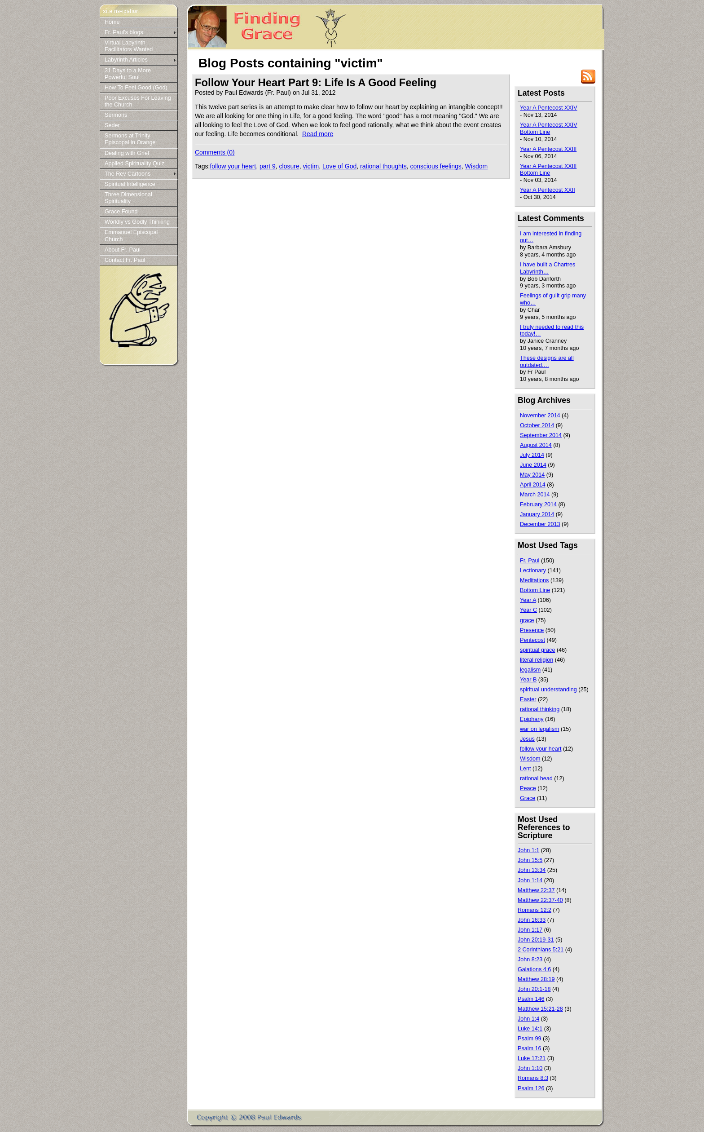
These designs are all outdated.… (547, 361)
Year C (528, 610)
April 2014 (533, 485)
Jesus (527, 739)
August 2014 (536, 445)
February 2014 (538, 504)
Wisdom (476, 166)
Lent (525, 768)
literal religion (536, 660)
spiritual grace (537, 650)
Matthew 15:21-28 (540, 1009)
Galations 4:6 (534, 969)
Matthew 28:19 (536, 979)
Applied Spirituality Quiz (134, 163)
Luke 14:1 (530, 1029)
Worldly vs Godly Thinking (137, 222)
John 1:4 (528, 1019)
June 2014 (533, 465)
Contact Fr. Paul (125, 260)
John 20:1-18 (534, 989)
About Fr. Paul (123, 250)
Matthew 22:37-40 (540, 900)
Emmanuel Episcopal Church (131, 235)
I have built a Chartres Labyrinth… (547, 268)
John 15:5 (530, 860)
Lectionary (533, 570)
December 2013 (540, 524)
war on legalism (539, 729)
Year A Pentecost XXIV (548, 108)
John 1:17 (530, 930)
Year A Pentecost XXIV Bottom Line (548, 128)
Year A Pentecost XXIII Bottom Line (548, 170)
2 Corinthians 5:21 (540, 949)
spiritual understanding (548, 689)
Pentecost (532, 640)
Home (112, 22)
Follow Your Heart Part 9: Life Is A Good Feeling (315, 82)
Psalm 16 (529, 1048)
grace (527, 620)
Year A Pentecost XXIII (548, 149)
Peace (528, 788)
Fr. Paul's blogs (124, 32)
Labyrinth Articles (126, 60)
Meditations (534, 580)
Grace (527, 798)
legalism (530, 670)
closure (289, 166)
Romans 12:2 (534, 910)
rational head (536, 778)
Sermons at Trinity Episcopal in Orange (130, 139)
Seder (112, 125)
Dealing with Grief (127, 153)
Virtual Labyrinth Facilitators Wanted (129, 46)
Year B (528, 680)
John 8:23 (530, 959)
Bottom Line (535, 590)
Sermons (116, 115)
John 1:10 (530, 1068)
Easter (528, 699)
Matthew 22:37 (536, 890)
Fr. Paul (529, 560)
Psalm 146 (531, 999)
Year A (528, 600)
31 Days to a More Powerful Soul (128, 73)
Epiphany (532, 719)
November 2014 (540, 415)
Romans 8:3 (533, 1078)
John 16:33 (532, 920)
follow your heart (233, 166)
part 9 (268, 166)
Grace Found (121, 211)
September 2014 (541, 435)
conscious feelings (435, 166)
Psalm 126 (531, 1088)
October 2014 (537, 425)
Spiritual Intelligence (130, 184)
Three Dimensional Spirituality (128, 197)
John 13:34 (532, 870)
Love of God (339, 166)
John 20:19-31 (536, 940)
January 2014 (537, 514)
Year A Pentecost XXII (547, 190)
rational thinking (539, 709)
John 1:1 (528, 850)
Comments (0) (215, 152)
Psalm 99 (529, 1038)
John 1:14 (530, 880)
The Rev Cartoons (127, 174)
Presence (532, 630)
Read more (317, 133)
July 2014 (532, 455)
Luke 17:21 (532, 1058)
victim (311, 166)
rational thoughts (383, 166)
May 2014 (532, 475)
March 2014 (535, 494)
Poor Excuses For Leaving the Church (138, 101)
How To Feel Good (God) (136, 87)
